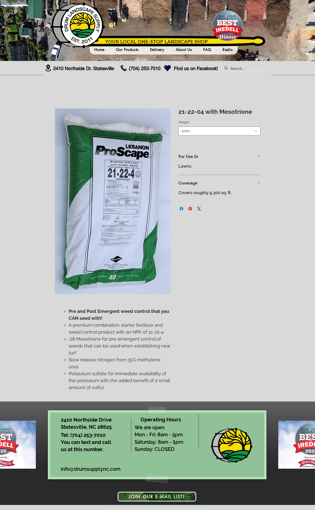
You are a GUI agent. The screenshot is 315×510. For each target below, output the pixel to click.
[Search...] (245, 69)
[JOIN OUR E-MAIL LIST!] (157, 496)
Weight (183, 122)
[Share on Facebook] (181, 208)
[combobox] (219, 131)
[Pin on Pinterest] (190, 208)
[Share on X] (199, 208)
